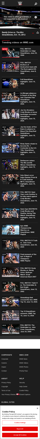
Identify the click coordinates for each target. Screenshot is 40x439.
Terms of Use (5, 390)
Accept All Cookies (20, 435)
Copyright (4, 386)
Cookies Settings (20, 422)
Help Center (23, 386)
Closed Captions (23, 394)
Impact (3, 367)
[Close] (37, 408)
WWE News (23, 359)
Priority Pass (23, 371)
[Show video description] (33, 32)
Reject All (20, 429)
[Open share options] (37, 32)
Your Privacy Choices (5, 394)
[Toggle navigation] (3, 3)
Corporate (4, 359)
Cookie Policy (23, 390)
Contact (4, 371)
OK (20, 18)
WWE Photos (23, 367)
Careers (4, 363)
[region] (20, 422)
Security (22, 382)
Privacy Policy (5, 382)
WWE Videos (23, 363)
